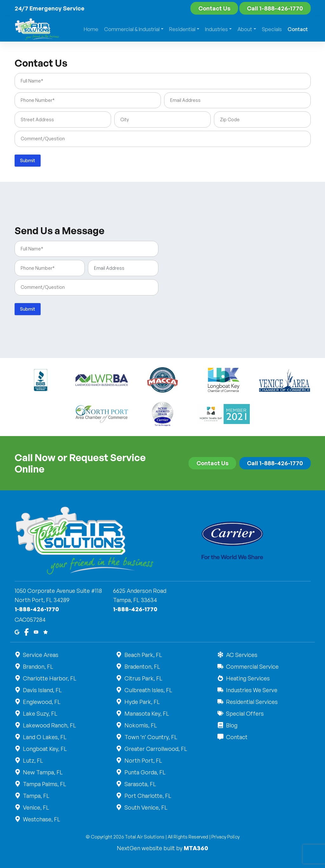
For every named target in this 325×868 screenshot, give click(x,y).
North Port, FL (143, 760)
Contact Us (214, 8)
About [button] (244, 29)
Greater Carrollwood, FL (155, 748)
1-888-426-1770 (37, 609)
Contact (298, 29)
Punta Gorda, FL (144, 772)
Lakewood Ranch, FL (49, 725)
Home (91, 29)
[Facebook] (26, 631)
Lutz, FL (33, 760)
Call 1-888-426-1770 (275, 8)
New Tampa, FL (43, 772)
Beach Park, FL (143, 654)
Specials (272, 29)
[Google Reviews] (45, 631)
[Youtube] (36, 631)
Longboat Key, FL (45, 748)
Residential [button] (182, 29)
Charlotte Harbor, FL (49, 678)
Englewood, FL (42, 701)
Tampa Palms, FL (44, 783)
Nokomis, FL (140, 725)
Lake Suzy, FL (40, 713)
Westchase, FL (41, 819)
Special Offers (244, 713)
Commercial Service (251, 666)
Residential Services (251, 701)
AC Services (241, 654)
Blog (231, 725)
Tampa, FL (36, 795)
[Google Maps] (17, 631)
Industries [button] (216, 29)
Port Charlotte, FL (147, 795)
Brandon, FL (38, 666)
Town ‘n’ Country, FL (150, 736)
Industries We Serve (251, 689)
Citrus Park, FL (143, 678)
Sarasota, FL (140, 783)
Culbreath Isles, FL (148, 689)
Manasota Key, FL (146, 713)
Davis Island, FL (42, 689)
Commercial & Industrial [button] (132, 29)
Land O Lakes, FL (45, 736)
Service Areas (40, 654)
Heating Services (247, 678)
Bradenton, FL (142, 666)
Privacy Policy (225, 837)
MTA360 (196, 848)
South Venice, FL (145, 807)
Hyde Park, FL (142, 701)
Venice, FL (36, 807)
